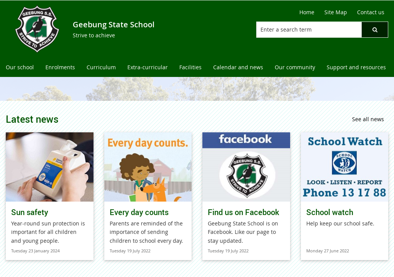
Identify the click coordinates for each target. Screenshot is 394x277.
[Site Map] (336, 12)
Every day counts (139, 212)
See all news (368, 119)
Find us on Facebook (243, 212)
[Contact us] (370, 12)
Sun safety (29, 212)
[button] (375, 29)
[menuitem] (20, 67)
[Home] (307, 12)
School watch (329, 212)
